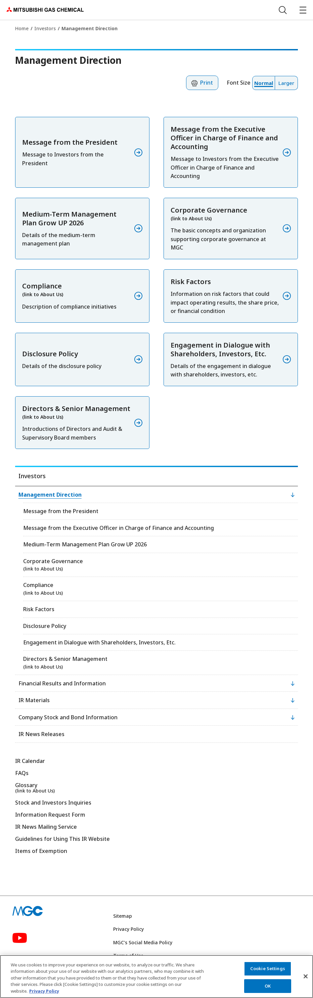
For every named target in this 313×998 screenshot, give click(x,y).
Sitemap (122, 916)
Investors (45, 28)
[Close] (305, 979)
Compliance (43, 588)
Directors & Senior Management (65, 662)
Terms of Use (128, 955)
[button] (202, 83)
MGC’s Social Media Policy (142, 942)
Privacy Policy (128, 929)
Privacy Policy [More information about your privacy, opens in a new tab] (44, 995)
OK (268, 989)
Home (22, 28)
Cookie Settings (267, 972)
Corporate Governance (53, 564)
